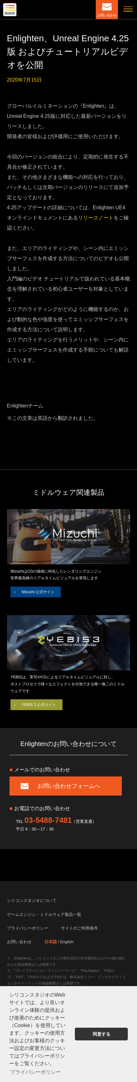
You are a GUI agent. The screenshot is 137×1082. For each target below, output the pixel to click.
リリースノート (96, 217)
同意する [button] (101, 1034)
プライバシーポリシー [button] (35, 1072)
